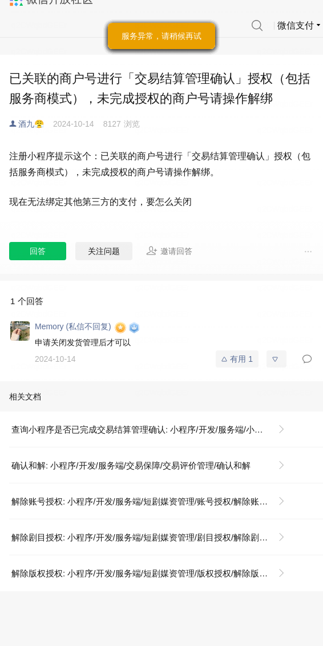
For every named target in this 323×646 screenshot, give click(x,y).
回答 (38, 251)
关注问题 (104, 251)
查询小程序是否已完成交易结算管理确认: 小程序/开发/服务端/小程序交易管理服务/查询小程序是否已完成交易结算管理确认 (152, 429)
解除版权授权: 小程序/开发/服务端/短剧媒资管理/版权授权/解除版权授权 (148, 573)
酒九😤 (31, 123)
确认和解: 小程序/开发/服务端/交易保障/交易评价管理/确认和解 (131, 465)
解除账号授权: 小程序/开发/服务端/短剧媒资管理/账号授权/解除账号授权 (148, 501)
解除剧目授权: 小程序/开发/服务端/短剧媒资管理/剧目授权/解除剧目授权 (148, 537)
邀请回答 (169, 250)
